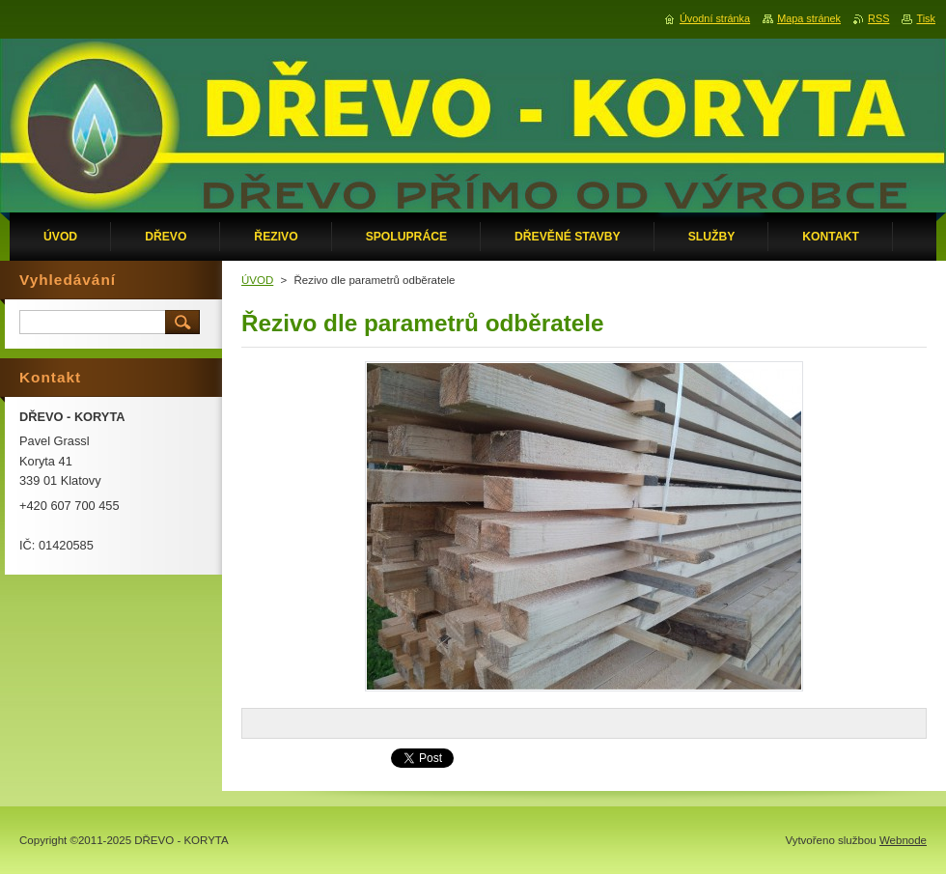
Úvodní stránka (715, 18)
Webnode (903, 840)
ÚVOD (257, 280)
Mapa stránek (809, 18)
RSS (878, 18)
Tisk (925, 18)
